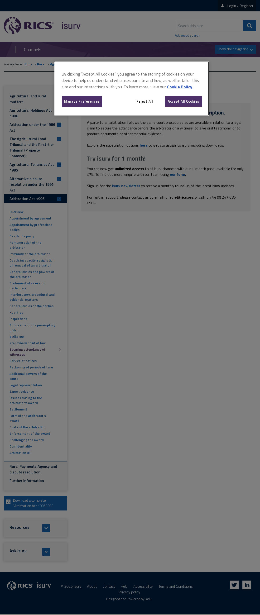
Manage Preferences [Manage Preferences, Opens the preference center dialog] (82, 101)
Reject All (144, 101)
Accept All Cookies (183, 101)
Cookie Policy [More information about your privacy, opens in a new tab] (179, 87)
